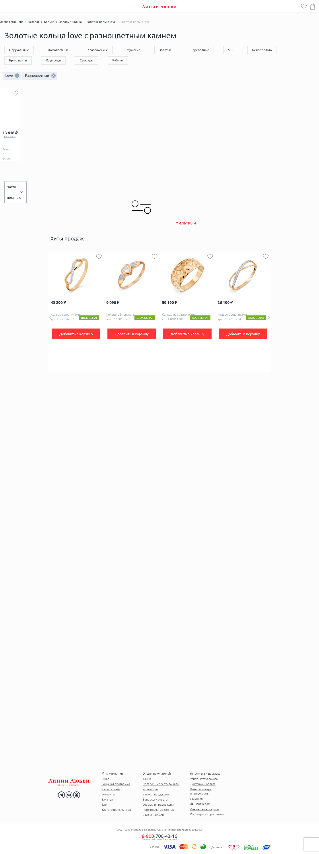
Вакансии (108, 799)
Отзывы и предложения (159, 804)
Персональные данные (158, 809)
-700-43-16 (159, 836)
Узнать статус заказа (204, 778)
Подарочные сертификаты (161, 783)
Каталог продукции (156, 794)
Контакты (108, 794)
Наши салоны (110, 789)
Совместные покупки (204, 809)
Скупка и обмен (153, 814)
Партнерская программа (207, 814)
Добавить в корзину (76, 334)
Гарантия (196, 798)
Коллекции (150, 789)
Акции (147, 778)
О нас (105, 778)
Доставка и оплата (203, 783)
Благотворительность (116, 809)
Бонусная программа (115, 783)
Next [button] (269, 317)
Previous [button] (50, 317)
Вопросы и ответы (155, 799)
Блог (104, 804)
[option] (76, 312)
